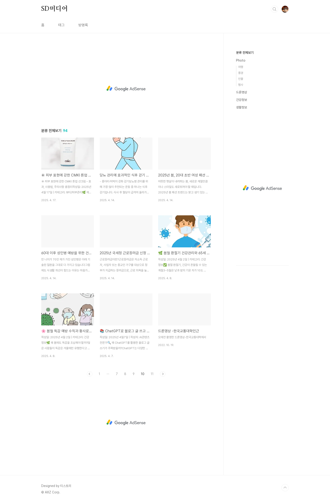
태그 (61, 25)
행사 (240, 85)
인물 (240, 79)
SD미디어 (54, 9)
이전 (89, 374)
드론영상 (241, 92)
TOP (285, 487)
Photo (240, 60)
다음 (162, 374)
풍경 (240, 73)
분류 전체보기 (244, 52)
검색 (274, 9)
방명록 (83, 25)
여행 (240, 67)
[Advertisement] (126, 89)
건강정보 (241, 100)
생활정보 (241, 107)
